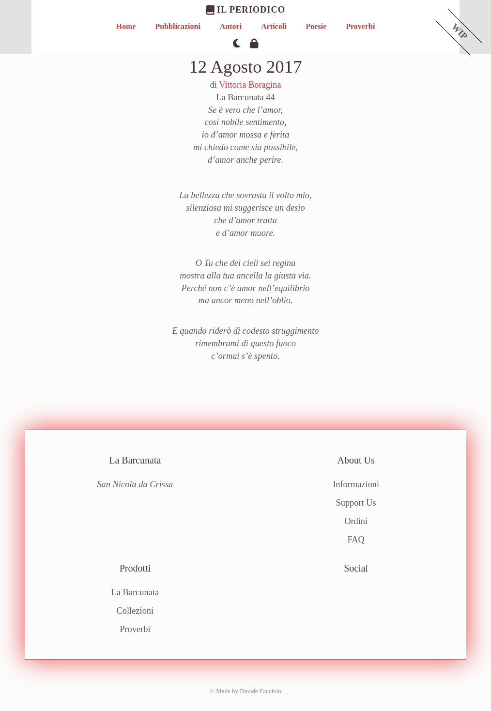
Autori (231, 26)
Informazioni (356, 484)
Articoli (273, 26)
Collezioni (135, 611)
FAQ (355, 539)
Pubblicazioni (177, 26)
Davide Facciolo (260, 690)
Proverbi (360, 26)
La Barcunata (135, 592)
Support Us (356, 503)
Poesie (316, 26)
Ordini (356, 521)
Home (126, 26)
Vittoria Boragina (250, 85)
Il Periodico (245, 10)
